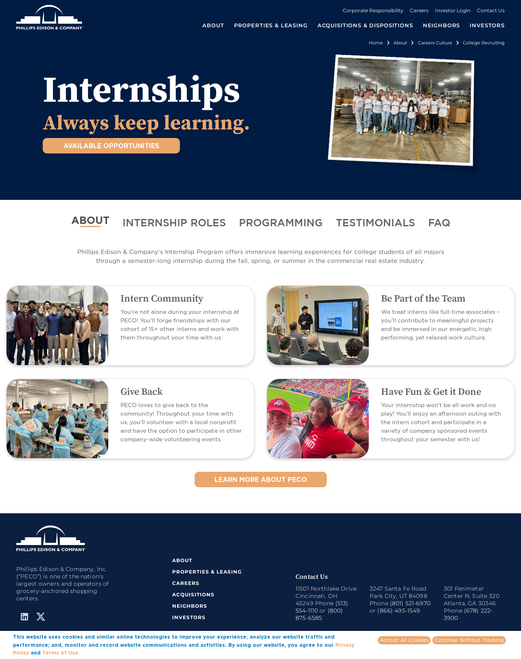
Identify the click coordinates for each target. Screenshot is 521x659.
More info (93, 652)
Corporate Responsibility (373, 10)
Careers (419, 10)
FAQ (439, 223)
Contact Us (491, 10)
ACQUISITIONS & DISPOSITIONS (365, 25)
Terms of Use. (61, 652)
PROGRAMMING (281, 223)
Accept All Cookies (404, 640)
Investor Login (453, 10)
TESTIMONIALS (375, 223)
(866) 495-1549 (398, 610)
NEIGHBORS (441, 25)
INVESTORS (487, 25)
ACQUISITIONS (193, 594)
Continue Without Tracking (469, 640)
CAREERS (185, 583)
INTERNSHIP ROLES (174, 223)
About (400, 43)
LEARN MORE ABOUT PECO (261, 479)
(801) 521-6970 (410, 603)
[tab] (90, 224)
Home (376, 43)
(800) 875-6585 (319, 614)
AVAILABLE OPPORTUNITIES (111, 145)
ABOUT (90, 220)
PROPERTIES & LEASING (207, 572)
